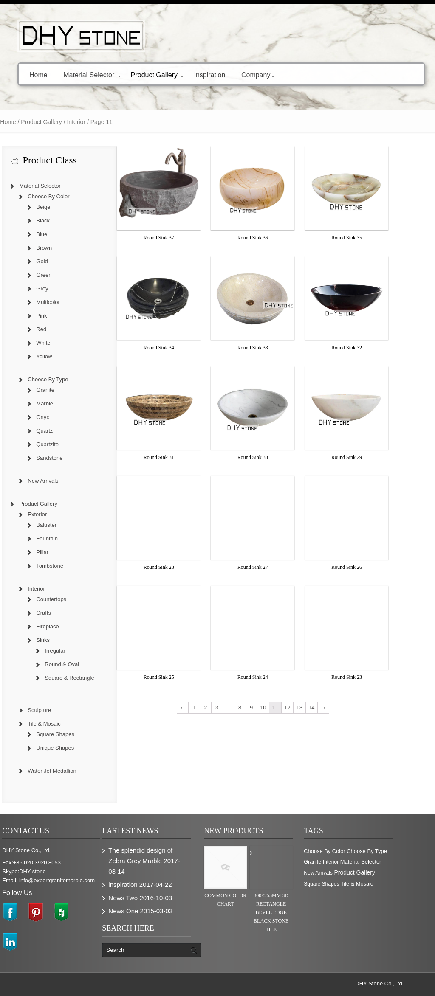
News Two (138, 897)
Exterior (52, 514)
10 (279, 707)
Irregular (70, 650)
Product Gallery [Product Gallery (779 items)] (370, 872)
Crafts (59, 613)
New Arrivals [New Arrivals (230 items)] (333, 873)
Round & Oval (77, 664)
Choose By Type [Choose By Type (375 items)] (382, 851)
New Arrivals (58, 481)
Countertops (67, 599)
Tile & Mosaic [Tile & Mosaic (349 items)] (372, 884)
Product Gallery (157, 74)
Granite (61, 390)
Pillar (58, 552)
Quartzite (63, 444)
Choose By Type (63, 379)
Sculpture (55, 710)
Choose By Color (64, 196)
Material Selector (92, 74)
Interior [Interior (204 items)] (346, 862)
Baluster (62, 525)
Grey (58, 288)
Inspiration (209, 74)
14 (327, 707)
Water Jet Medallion (67, 771)
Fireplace (63, 626)
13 (315, 707)
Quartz (60, 431)
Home (38, 74)
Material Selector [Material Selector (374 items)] (376, 861)
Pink (57, 315)
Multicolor (64, 302)
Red (57, 329)
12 (303, 707)
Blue (57, 234)
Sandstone (65, 458)
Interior (51, 588)
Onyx (58, 417)
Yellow (60, 356)
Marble (60, 403)
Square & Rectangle (85, 678)
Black (58, 220)
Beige (59, 207)
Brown (60, 248)
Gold (57, 261)
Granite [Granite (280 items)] (328, 862)
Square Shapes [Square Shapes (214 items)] (337, 884)
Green (59, 275)
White (59, 343)
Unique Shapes (71, 748)
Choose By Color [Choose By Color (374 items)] (340, 851)
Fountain (62, 538)
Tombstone (65, 566)
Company (257, 74)
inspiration (138, 884)
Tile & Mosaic (59, 723)
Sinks (58, 640)
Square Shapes (71, 734)
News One (139, 910)
